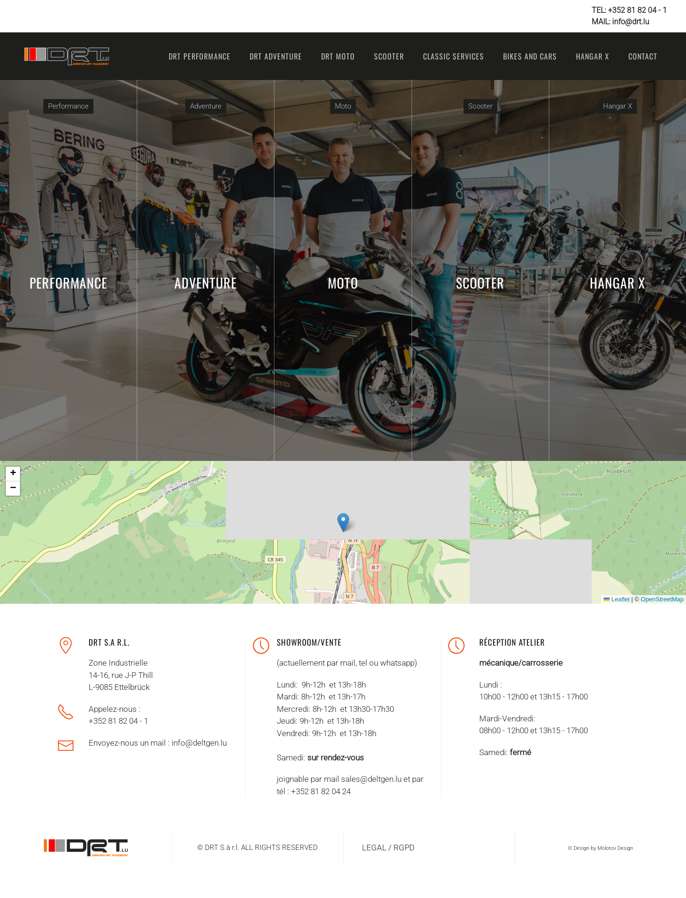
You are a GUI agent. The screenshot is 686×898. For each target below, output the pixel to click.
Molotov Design (615, 848)
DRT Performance (200, 56)
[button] (339, 522)
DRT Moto (338, 56)
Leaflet (612, 599)
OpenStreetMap (657, 599)
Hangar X (592, 56)
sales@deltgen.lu (371, 779)
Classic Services (453, 56)
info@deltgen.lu (199, 743)
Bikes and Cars (530, 56)
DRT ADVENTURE (276, 56)
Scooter (389, 56)
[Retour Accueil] (66, 56)
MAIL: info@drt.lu (620, 21)
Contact (642, 56)
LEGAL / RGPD (388, 847)
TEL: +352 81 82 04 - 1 (629, 10)
